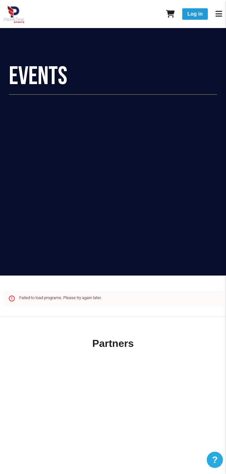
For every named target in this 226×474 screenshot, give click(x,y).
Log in (195, 14)
